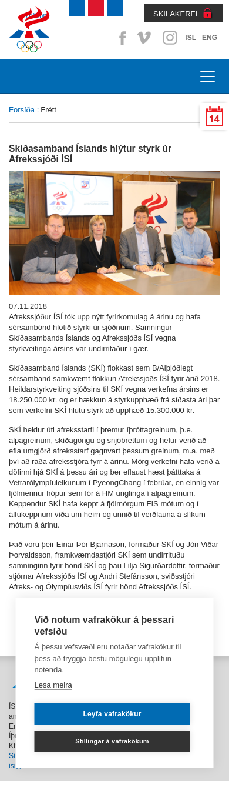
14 (214, 119)
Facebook (120, 37)
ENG (209, 38)
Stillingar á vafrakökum (112, 741)
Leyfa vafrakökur (112, 714)
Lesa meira (53, 685)
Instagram (169, 37)
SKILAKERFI (175, 13)
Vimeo (145, 37)
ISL (190, 38)
